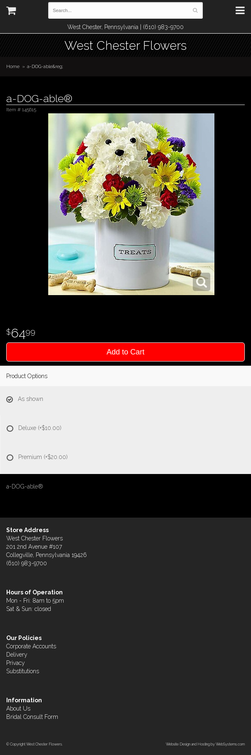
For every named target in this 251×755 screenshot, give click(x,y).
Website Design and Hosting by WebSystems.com (205, 744)
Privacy (15, 663)
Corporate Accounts (31, 646)
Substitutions (22, 671)
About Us (18, 708)
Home (13, 66)
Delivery (16, 654)
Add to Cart (125, 352)
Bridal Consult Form (32, 716)
